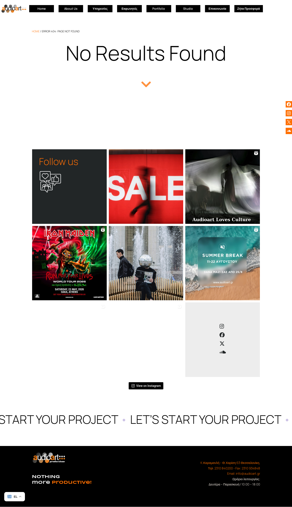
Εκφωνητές (129, 9)
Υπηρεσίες (100, 9)
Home (41, 9)
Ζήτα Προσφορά (248, 9)
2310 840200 (223, 468)
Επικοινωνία (217, 9)
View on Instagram (146, 386)
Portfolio (158, 9)
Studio (188, 9)
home (36, 31)
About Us (71, 9)
